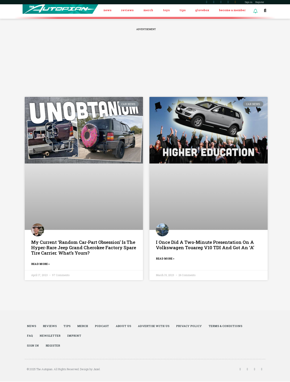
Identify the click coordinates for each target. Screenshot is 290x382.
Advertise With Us (154, 326)
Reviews (127, 10)
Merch (148, 10)
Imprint (74, 336)
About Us (124, 326)
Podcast (102, 326)
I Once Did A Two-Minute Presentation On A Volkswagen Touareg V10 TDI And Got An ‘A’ (205, 245)
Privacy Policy (190, 326)
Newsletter (50, 336)
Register (259, 2)
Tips (183, 10)
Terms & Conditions (226, 326)
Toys (166, 10)
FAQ (30, 336)
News (107, 10)
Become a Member (232, 10)
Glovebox (202, 10)
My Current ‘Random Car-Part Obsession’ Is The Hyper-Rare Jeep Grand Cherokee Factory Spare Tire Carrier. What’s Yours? (83, 247)
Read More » (40, 264)
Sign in (248, 2)
